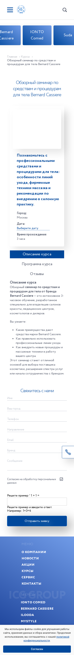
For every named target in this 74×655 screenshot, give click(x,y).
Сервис (28, 577)
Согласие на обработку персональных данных (31, 481)
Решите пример (18, 495)
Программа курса (37, 264)
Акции (28, 564)
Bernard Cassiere (37, 608)
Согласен (37, 649)
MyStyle (29, 621)
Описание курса (37, 254)
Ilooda (27, 615)
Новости (30, 558)
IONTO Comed (37, 35)
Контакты (31, 583)
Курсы (27, 571)
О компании (34, 552)
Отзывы (37, 274)
